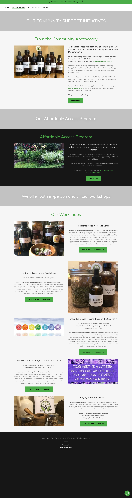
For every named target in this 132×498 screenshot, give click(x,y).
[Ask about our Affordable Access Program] (66, 1)
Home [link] (6, 7)
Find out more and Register (93, 250)
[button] (46, 7)
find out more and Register (39, 389)
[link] (66, 447)
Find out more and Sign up (93, 424)
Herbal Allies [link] (34, 7)
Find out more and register (39, 299)
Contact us (75, 101)
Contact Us (93, 178)
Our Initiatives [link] (18, 7)
